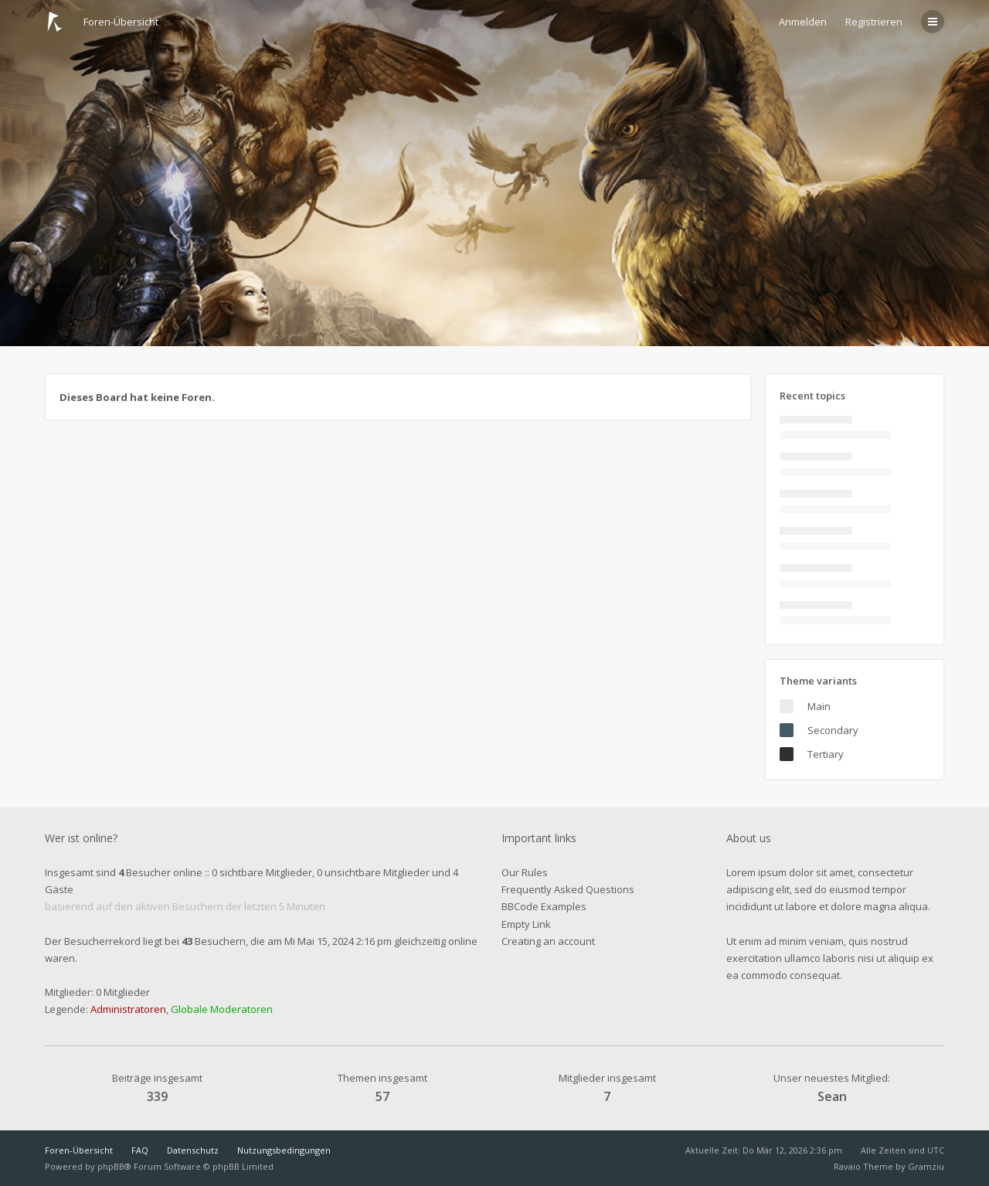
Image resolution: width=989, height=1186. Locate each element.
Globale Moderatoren (222, 1009)
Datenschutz (193, 1150)
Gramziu (926, 1166)
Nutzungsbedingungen (284, 1150)
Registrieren (873, 22)
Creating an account (548, 941)
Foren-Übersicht (79, 1150)
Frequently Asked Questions (567, 889)
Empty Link (526, 924)
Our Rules (524, 872)
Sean (832, 1096)
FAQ (139, 1150)
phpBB (110, 1166)
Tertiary (825, 754)
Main (819, 706)
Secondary (832, 730)
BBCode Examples (543, 906)
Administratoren (128, 1009)
